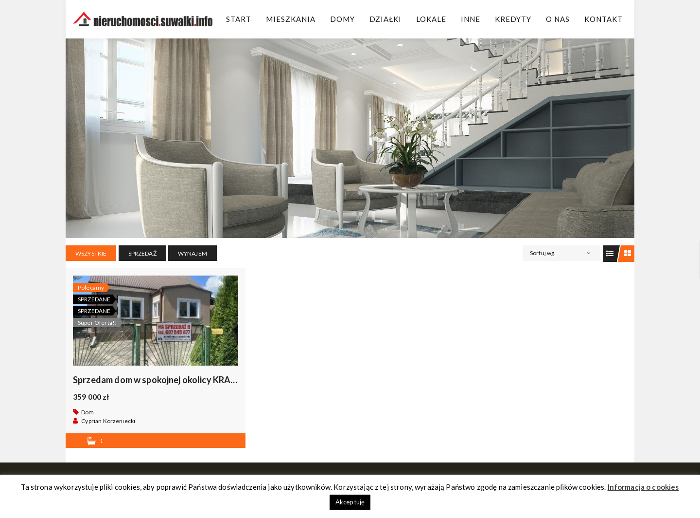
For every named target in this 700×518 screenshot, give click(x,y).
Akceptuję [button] (350, 502)
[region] (350, 138)
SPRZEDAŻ (142, 253)
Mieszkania (290, 19)
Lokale (431, 19)
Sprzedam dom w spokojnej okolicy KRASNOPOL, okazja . (187, 379)
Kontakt (603, 19)
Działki (385, 19)
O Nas (558, 19)
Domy (342, 19)
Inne (470, 19)
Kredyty (513, 19)
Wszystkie (90, 253)
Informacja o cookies (643, 486)
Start (238, 19)
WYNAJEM (192, 253)
